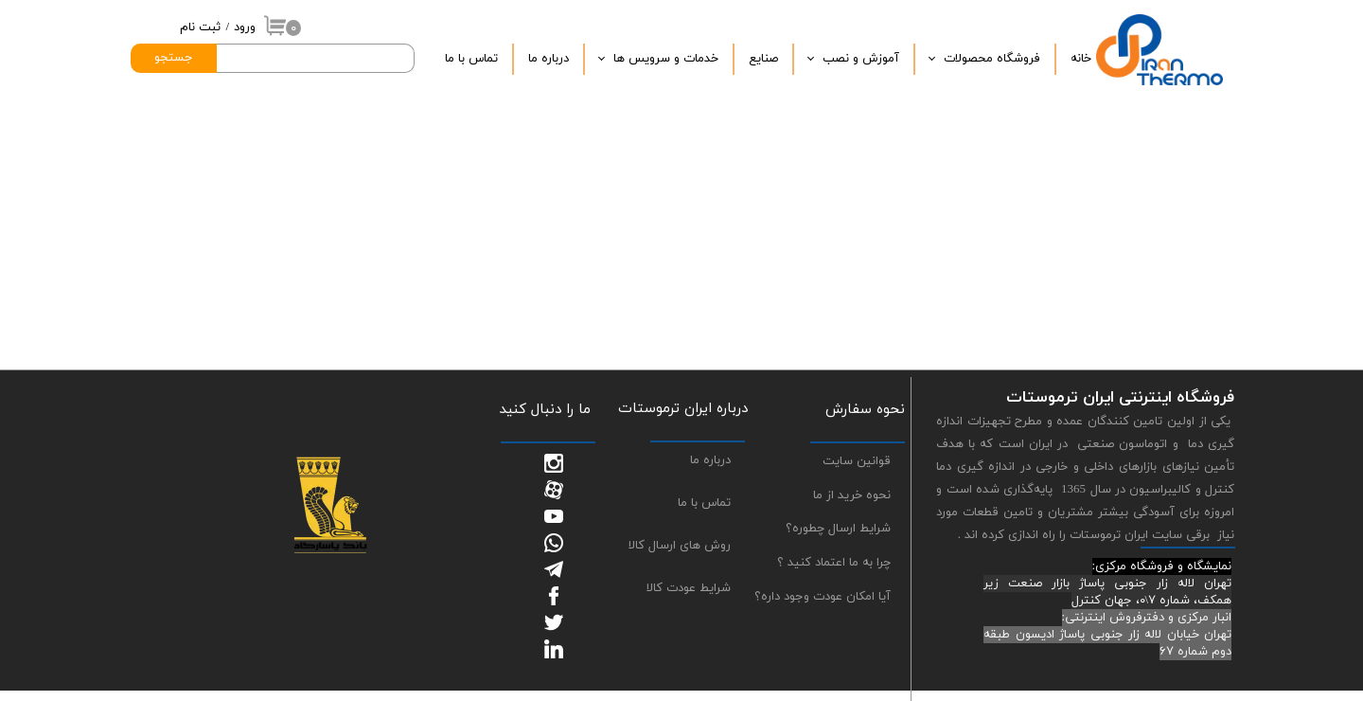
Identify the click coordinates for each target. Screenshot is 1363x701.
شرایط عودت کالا (688, 588)
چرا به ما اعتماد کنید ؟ (834, 562)
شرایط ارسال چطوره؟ (838, 528)
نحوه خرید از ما (852, 495)
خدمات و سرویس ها (665, 58)
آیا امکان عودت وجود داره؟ (822, 596)
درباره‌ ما (548, 58)
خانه (1081, 58)
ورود (245, 27)
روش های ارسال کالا (679, 545)
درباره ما (710, 460)
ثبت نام (200, 27)
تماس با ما (471, 58)
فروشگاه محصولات (992, 58)
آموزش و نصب (861, 58)
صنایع (763, 58)
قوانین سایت (857, 461)
